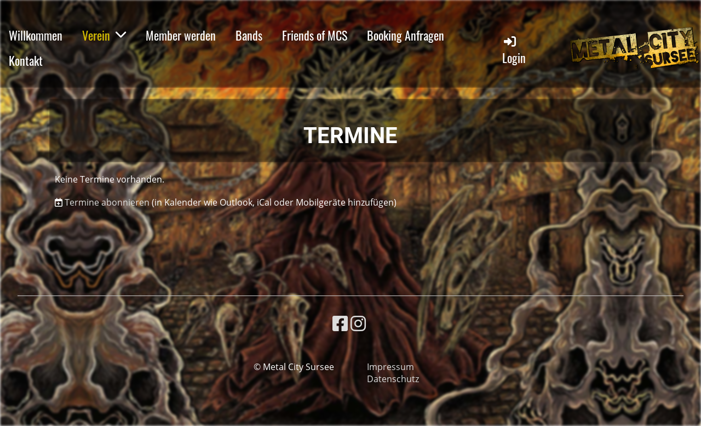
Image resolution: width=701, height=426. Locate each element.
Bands (248, 35)
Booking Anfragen (405, 35)
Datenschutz (393, 379)
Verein (104, 35)
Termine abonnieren (107, 202)
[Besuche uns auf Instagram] (358, 323)
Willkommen (35, 35)
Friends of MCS (314, 35)
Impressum (390, 367)
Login (514, 50)
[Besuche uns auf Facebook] (340, 323)
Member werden (181, 35)
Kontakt (26, 60)
